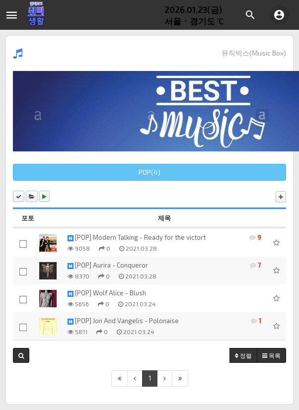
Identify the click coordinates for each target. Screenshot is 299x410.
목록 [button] (271, 355)
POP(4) (149, 172)
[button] (21, 355)
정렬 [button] (243, 355)
